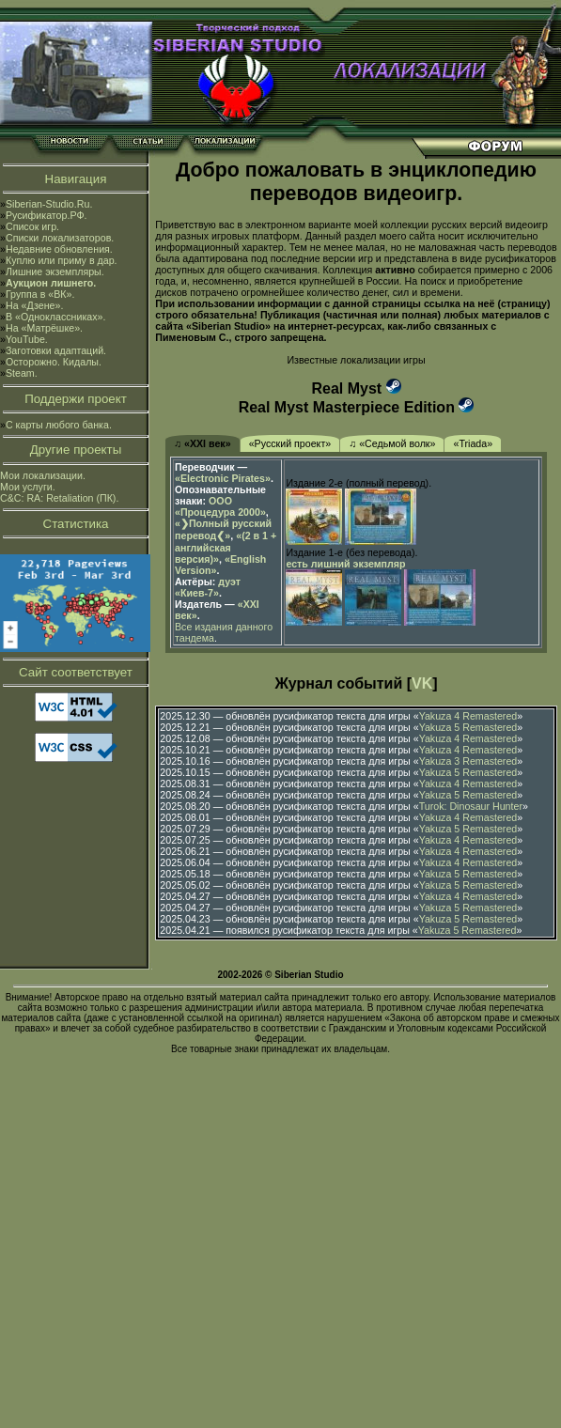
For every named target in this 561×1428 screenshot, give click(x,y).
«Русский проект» (290, 443)
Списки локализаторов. (60, 237)
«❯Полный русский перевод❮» (223, 529)
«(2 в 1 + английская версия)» (225, 547)
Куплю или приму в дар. (61, 260)
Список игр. (32, 226)
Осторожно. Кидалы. (53, 361)
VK (422, 683)
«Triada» (472, 443)
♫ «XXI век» (202, 443)
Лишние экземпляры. (55, 271)
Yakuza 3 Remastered (468, 761)
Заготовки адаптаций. (56, 350)
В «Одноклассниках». (56, 316)
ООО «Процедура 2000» (220, 506)
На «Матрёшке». (44, 328)
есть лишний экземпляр (345, 563)
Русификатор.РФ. (46, 215)
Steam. (22, 373)
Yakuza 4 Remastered (468, 716)
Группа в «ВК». (40, 294)
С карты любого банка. (59, 424)
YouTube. (27, 339)
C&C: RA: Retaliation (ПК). (59, 498)
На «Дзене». (34, 305)
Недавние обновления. (59, 249)
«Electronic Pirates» (223, 478)
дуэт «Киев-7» (208, 587)
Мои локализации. (43, 475)
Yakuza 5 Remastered (468, 727)
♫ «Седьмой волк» (392, 443)
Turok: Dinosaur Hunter (470, 806)
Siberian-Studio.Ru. (49, 204)
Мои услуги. (27, 486)
